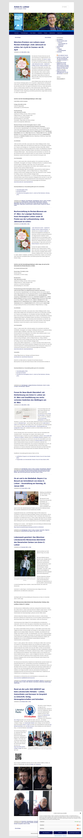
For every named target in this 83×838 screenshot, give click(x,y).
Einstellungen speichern (74, 832)
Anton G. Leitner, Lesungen (45, 200)
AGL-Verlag (16, 719)
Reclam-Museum (35, 243)
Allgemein (23, 200)
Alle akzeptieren (46, 832)
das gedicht (16, 681)
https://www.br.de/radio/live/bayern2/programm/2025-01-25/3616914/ (29, 527)
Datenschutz (52, 33)
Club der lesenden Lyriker (62, 40)
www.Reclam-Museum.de (27, 356)
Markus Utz (16, 471)
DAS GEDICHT (36, 680)
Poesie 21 (60, 42)
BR (34, 531)
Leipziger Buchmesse (32, 385)
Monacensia (41, 681)
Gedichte (40, 33)
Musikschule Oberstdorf (45, 469)
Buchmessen (40, 385)
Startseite (16, 33)
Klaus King (24, 469)
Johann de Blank (32, 201)
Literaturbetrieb (30, 680)
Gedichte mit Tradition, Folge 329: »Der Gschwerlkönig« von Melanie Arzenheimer (62, 58)
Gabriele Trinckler (36, 204)
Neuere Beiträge (48, 37)
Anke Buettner (36, 681)
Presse (45, 33)
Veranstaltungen (24, 33)
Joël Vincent (33, 472)
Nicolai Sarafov (39, 201)
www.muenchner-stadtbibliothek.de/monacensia (24, 677)
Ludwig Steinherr (25, 201)
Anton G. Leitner (21, 7)
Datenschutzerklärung (58, 835)
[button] (80, 813)
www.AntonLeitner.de (18, 181)
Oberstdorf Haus (22, 423)
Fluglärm (60, 49)
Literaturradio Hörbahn (29, 722)
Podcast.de (38, 764)
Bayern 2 (31, 531)
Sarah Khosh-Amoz (25, 531)
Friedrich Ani (43, 204)
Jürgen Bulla (22, 204)
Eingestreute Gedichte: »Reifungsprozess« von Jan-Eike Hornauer (62, 72)
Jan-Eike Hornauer (29, 204)
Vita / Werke (33, 33)
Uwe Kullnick (29, 727)
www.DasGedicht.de (28, 181)
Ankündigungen (36, 200)
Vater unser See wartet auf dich (24, 472)
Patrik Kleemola (29, 469)
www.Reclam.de (17, 356)
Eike (29, 52)
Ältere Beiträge (17, 37)
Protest (58, 47)
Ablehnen (60, 832)
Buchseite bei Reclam (21, 191)
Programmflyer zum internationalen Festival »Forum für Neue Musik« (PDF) (32, 459)
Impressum (65, 835)
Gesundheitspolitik (62, 50)
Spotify (31, 764)
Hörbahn (32, 822)
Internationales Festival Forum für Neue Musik (28, 471)
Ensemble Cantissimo (38, 437)
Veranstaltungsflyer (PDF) (22, 189)
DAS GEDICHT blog (63, 55)
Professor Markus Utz (39, 440)
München (31, 681)
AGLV (27, 681)
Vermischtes (42, 530)
